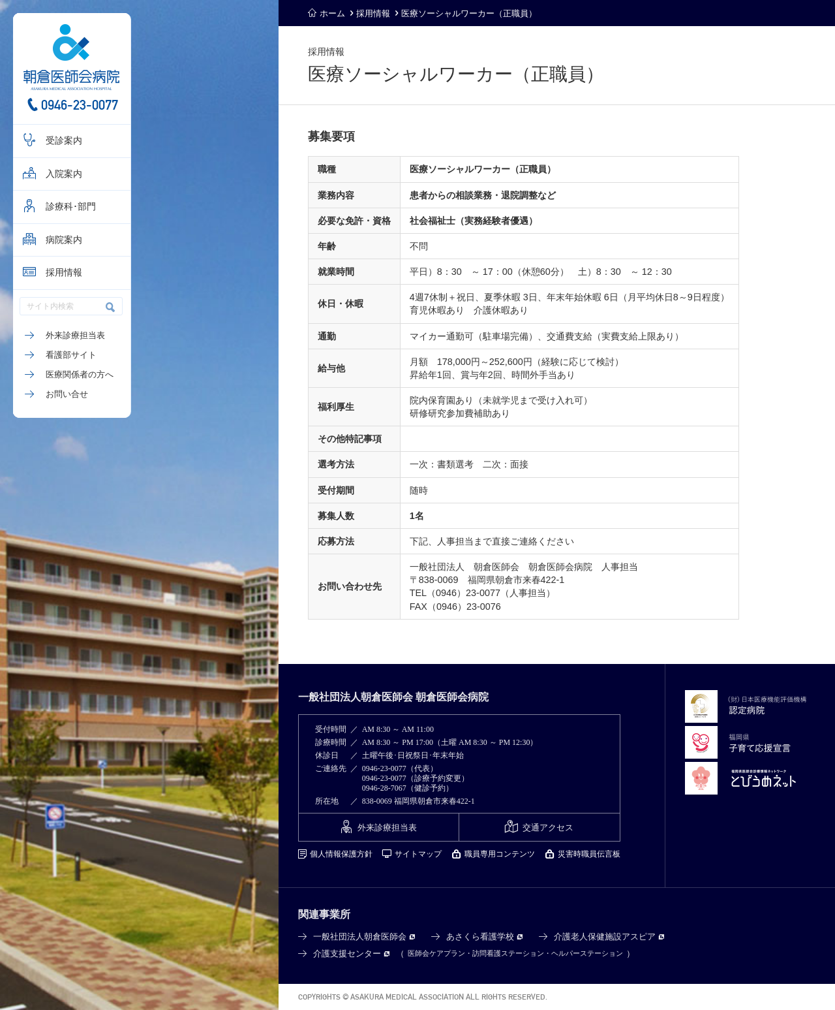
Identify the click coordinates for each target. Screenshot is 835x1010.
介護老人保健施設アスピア (605, 936)
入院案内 (64, 174)
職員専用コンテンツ (499, 854)
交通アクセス (548, 827)
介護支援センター (347, 953)
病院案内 (64, 240)
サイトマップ (418, 854)
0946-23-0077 (79, 105)
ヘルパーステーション (587, 953)
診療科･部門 (71, 207)
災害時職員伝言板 (589, 854)
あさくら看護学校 (480, 936)
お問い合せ (67, 394)
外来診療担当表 (75, 335)
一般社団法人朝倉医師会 (359, 936)
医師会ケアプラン (436, 953)
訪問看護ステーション (508, 953)
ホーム (332, 13)
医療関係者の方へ (80, 374)
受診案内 (64, 141)
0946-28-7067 (384, 788)
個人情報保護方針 (341, 854)
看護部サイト (71, 355)
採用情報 (64, 272)
